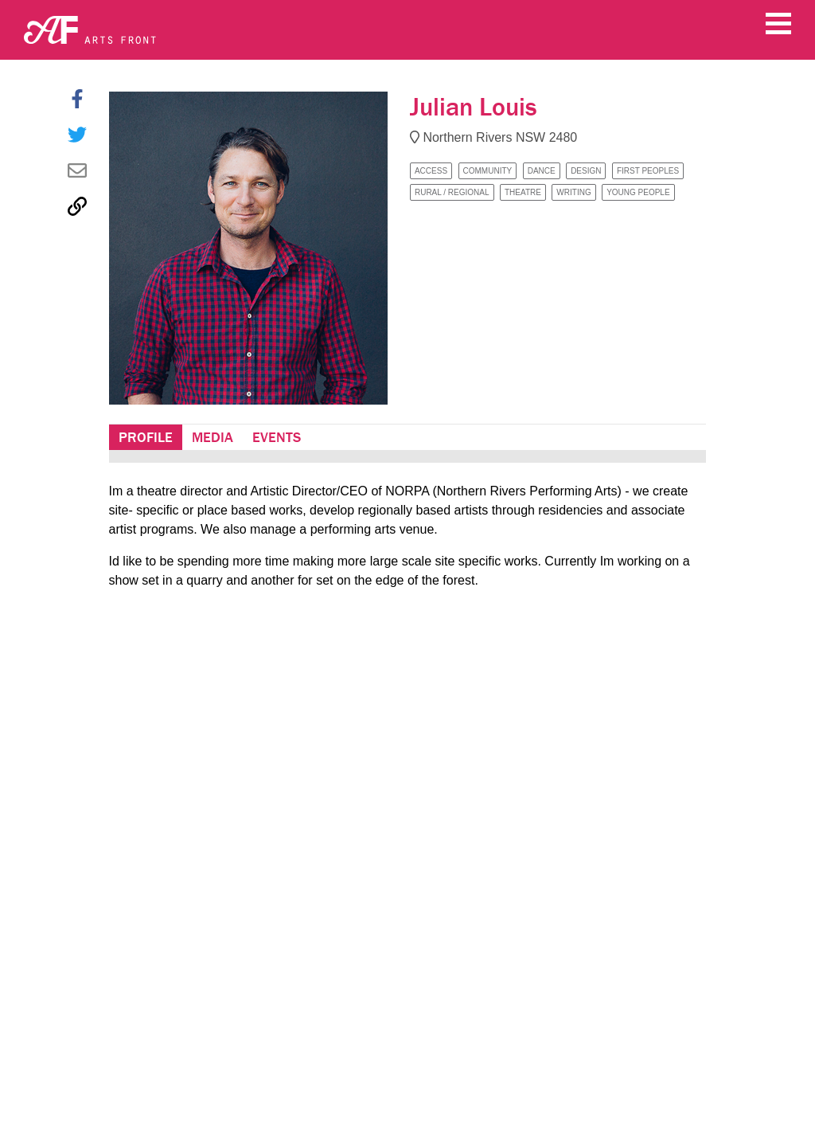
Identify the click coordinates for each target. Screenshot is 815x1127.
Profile (146, 437)
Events (276, 437)
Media (212, 437)
